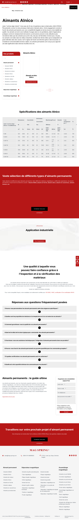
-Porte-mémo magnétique (65, 487)
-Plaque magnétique (45, 474)
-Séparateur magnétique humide (48, 494)
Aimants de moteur (10, 71)
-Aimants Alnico (7, 480)
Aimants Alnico (9, 73)
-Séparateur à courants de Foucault (47, 486)
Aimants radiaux (9, 79)
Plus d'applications (39, 241)
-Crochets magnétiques (65, 476)
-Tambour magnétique (27, 492)
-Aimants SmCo (7, 474)
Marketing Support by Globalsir (69, 517)
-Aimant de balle (44, 472)
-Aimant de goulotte (45, 480)
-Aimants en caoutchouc (9, 488)
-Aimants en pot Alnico (65, 482)
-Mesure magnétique (64, 506)
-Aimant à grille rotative (28, 485)
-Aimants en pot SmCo (65, 484)
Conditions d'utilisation (39, 516)
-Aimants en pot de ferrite (65, 479)
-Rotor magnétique (63, 494)
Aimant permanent (8, 62)
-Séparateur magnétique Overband (28, 488)
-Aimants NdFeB (7, 472)
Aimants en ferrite (9, 76)
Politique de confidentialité (27, 517)
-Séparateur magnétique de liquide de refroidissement (49, 490)
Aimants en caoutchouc (11, 81)
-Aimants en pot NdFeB (65, 474)
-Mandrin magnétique (64, 509)
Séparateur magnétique (10, 89)
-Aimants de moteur (8, 477)
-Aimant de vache (63, 499)
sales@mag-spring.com (10, 2)
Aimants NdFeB (9, 66)
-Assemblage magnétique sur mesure (66, 490)
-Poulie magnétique (27, 495)
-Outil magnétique (63, 497)
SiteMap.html (47, 516)
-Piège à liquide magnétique (29, 477)
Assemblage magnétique (10, 96)
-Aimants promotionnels (9, 490)
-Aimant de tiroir (26, 482)
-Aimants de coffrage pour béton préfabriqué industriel (67, 503)
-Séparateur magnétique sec (47, 482)
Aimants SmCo (8, 68)
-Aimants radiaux (7, 485)
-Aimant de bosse (44, 477)
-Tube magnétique (26, 474)
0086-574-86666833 (28, 455)
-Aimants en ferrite (8, 482)
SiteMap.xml (57, 516)
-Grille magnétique (26, 480)
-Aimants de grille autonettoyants (30, 472)
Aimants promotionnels (11, 84)
